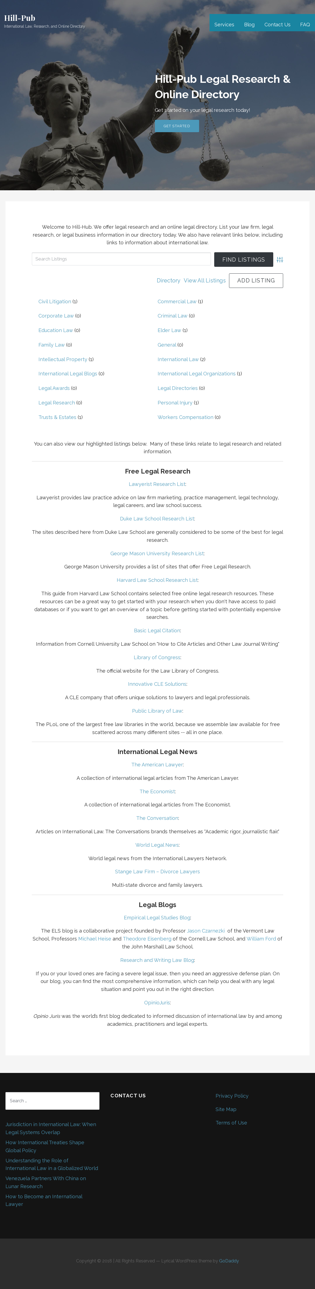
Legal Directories (178, 388)
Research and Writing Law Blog (157, 960)
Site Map (226, 1109)
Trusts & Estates (57, 417)
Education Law (55, 330)
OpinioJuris (157, 1002)
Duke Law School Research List (157, 519)
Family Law (51, 345)
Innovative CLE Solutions (157, 684)
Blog (249, 24)
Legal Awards (54, 388)
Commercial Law (177, 301)
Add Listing (256, 280)
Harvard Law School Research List (157, 580)
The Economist (157, 791)
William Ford (261, 939)
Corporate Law (56, 316)
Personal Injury (175, 403)
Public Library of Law (157, 711)
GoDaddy (229, 1260)
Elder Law (169, 330)
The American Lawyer (157, 764)
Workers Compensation (185, 417)
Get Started (177, 126)
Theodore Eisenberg (147, 939)
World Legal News (157, 845)
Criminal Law (173, 316)
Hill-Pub (19, 18)
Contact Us (277, 24)
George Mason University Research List (157, 553)
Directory (168, 280)
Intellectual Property (62, 359)
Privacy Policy (232, 1096)
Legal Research (56, 403)
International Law (178, 359)
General (167, 345)
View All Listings (205, 280)
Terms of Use (231, 1123)
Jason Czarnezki (206, 931)
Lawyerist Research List (157, 484)
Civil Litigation (54, 301)
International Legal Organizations (197, 373)
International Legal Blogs (67, 373)
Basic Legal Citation (157, 630)
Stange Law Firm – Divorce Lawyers (157, 871)
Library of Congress (157, 657)
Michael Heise (94, 939)
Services (224, 24)
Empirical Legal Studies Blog (157, 917)
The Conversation (157, 818)
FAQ (305, 24)
